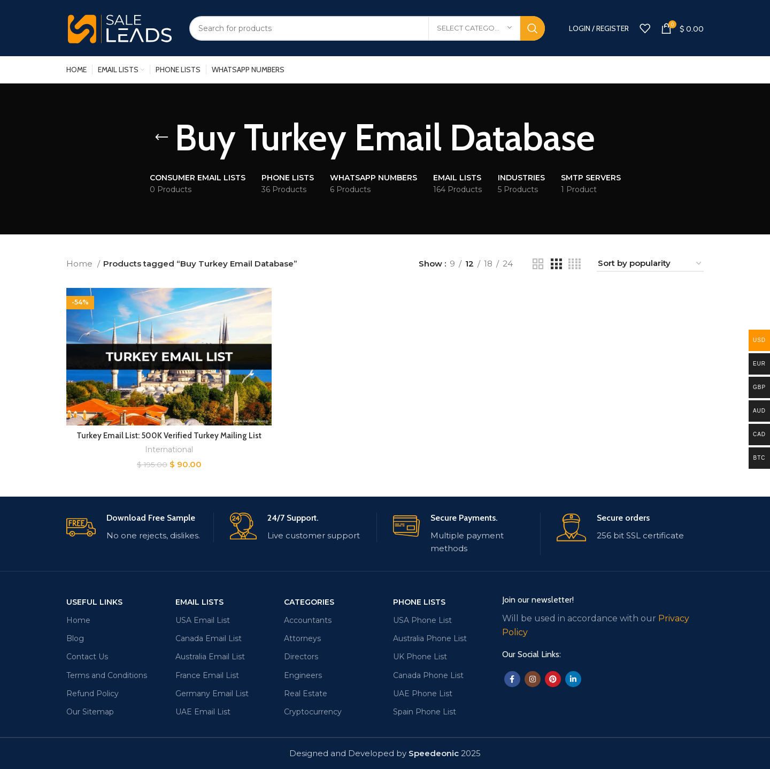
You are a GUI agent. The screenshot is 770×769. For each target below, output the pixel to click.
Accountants (308, 620)
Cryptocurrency (313, 712)
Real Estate (305, 693)
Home (80, 263)
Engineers (303, 675)
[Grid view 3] (556, 264)
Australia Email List (210, 656)
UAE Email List (202, 712)
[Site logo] (119, 27)
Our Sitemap (90, 712)
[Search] (367, 28)
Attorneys (302, 638)
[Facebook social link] (512, 679)
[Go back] (161, 137)
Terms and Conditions (106, 675)
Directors (301, 656)
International (169, 449)
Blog (75, 638)
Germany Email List (212, 693)
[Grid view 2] (538, 264)
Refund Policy (92, 693)
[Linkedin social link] (573, 679)
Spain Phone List (424, 712)
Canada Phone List (428, 675)
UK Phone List (420, 656)
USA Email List (202, 620)
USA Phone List (422, 620)
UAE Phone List (422, 693)
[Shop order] (650, 264)
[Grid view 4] (574, 264)
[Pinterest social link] (553, 679)
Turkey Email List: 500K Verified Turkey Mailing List (168, 435)
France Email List (207, 675)
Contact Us (87, 656)
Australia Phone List (430, 638)
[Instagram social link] (533, 679)
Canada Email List (208, 638)
